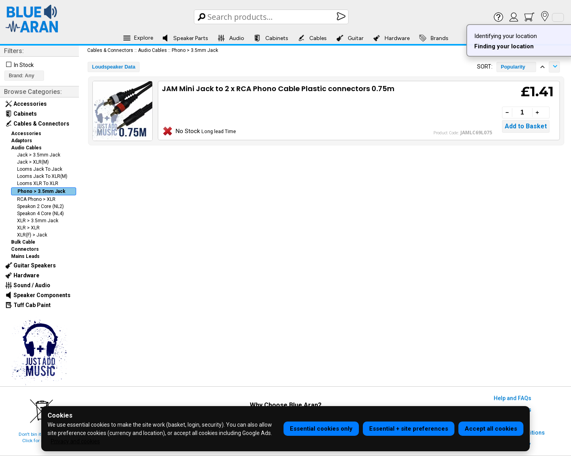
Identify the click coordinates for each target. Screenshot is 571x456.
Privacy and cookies (75, 441)
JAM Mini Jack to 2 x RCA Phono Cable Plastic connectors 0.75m (278, 88)
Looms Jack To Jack (39, 169)
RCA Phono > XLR (36, 199)
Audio (231, 38)
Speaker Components (38, 295)
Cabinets (271, 38)
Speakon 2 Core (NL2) (40, 206)
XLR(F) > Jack (32, 235)
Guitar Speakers (30, 265)
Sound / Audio (27, 285)
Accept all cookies (491, 428)
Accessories (26, 103)
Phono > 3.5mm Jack (41, 191)
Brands (433, 38)
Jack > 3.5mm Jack (38, 155)
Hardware (391, 38)
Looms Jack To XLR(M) (42, 176)
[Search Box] (271, 16)
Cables (312, 38)
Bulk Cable (23, 242)
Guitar (350, 38)
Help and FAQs (512, 398)
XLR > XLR (28, 228)
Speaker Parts (185, 38)
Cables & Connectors (37, 123)
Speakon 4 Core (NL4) (40, 213)
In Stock (24, 65)
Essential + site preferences (408, 428)
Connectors (25, 249)
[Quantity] (522, 112)
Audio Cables (26, 148)
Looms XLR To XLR (37, 183)
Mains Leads (25, 256)
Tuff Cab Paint (28, 305)
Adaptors (21, 140)
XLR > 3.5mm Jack (37, 220)
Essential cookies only (321, 428)
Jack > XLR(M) (33, 162)
